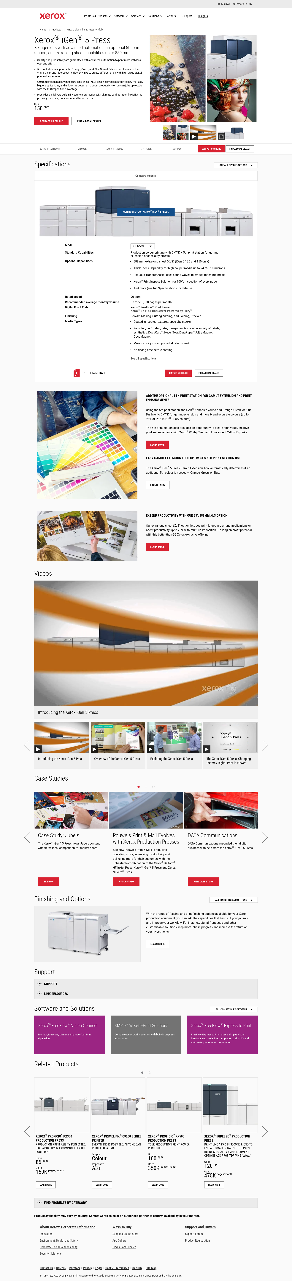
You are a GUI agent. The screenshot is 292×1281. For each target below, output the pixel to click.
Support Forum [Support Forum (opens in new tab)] (194, 1234)
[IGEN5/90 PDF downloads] (89, 373)
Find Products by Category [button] (65, 1203)
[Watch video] (146, 840)
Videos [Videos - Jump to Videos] (82, 149)
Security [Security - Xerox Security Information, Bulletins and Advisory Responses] (137, 1268)
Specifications (50, 149)
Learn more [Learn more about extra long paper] (157, 546)
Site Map (151, 1268)
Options (146, 149)
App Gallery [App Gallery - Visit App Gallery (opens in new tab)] (119, 1240)
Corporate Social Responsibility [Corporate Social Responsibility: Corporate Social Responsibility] (58, 1247)
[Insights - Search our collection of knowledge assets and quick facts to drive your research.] (203, 16)
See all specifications (234, 165)
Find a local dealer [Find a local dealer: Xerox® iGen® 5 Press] (89, 121)
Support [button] (50, 984)
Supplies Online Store (125, 1234)
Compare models (145, 176)
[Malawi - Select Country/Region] (224, 4)
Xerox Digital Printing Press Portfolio (85, 29)
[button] (30, 745)
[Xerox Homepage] (53, 16)
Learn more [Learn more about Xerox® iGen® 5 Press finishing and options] (157, 943)
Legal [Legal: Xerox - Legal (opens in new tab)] (98, 1268)
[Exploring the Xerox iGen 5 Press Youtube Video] (174, 745)
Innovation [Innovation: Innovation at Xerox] (46, 1234)
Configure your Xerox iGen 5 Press (146, 211)
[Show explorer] (231, 132)
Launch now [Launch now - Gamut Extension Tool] (157, 485)
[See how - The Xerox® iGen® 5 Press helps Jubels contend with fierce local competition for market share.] (71, 840)
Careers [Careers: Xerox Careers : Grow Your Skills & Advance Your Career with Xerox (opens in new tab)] (61, 1268)
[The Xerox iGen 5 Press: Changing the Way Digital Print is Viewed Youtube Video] (230, 745)
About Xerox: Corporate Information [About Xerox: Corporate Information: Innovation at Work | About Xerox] (67, 1227)
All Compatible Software (232, 1009)
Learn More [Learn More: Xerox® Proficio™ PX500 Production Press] (158, 1185)
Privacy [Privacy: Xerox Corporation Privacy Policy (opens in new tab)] (87, 1268)
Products (56, 29)
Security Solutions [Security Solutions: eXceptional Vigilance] (50, 1253)
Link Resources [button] (56, 994)
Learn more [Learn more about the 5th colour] (157, 444)
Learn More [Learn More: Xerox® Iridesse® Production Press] (214, 1185)
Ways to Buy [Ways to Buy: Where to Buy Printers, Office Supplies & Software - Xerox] (121, 1227)
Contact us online (51, 121)
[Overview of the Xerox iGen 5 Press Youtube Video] (118, 745)
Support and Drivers (200, 1227)
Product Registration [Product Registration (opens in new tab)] (197, 1240)
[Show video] (203, 132)
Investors (74, 1268)
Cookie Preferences (117, 1268)
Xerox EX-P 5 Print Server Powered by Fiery (161, 311)
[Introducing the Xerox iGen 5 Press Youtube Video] (61, 745)
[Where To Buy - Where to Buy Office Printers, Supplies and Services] (242, 4)
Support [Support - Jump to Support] (178, 149)
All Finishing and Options (231, 899)
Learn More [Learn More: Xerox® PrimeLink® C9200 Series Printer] (102, 1185)
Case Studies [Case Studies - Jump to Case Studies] (114, 149)
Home (43, 29)
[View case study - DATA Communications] (221, 840)
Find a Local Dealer (124, 1247)
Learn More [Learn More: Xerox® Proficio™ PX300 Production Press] (46, 1185)
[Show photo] (176, 132)
